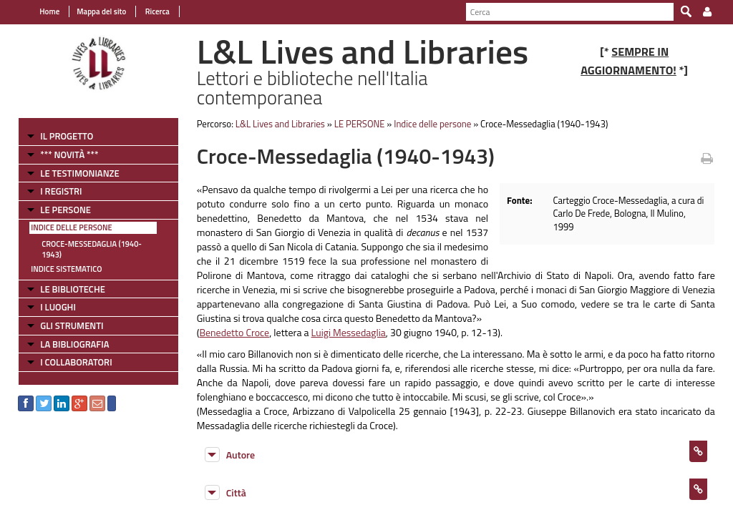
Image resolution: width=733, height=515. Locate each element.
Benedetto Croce (234, 332)
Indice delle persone (71, 227)
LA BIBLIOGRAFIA (74, 344)
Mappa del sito (101, 11)
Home (49, 11)
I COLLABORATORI (76, 362)
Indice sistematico (66, 269)
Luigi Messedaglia (348, 332)
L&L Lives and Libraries (280, 124)
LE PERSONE (65, 209)
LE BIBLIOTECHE (72, 289)
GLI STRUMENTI (71, 325)
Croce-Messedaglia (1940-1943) (92, 249)
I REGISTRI (61, 191)
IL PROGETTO (66, 136)
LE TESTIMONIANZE (79, 173)
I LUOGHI (58, 307)
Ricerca (156, 11)
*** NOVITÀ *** (69, 154)
